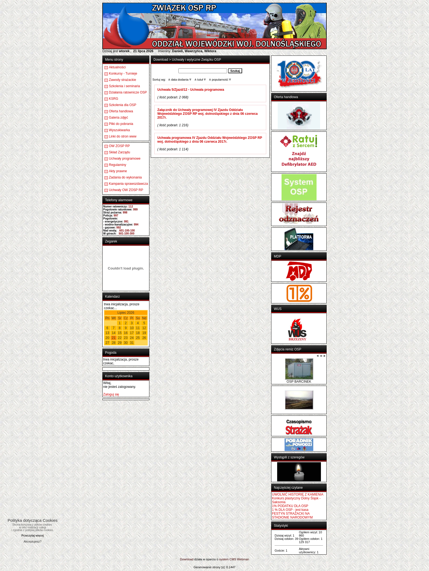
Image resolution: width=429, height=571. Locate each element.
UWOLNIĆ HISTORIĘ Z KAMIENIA (297, 494)
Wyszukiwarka (119, 130)
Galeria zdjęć (118, 117)
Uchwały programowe (124, 158)
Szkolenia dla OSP (122, 105)
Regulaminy (117, 165)
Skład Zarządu (119, 152)
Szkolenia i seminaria (124, 86)
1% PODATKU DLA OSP (290, 506)
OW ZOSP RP (119, 146)
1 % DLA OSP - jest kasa (290, 510)
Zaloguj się (111, 394)
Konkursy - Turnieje (123, 73)
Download (160, 60)
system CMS (227, 559)
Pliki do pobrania (121, 124)
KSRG (113, 99)
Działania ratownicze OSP (128, 92)
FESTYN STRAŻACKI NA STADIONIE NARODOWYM (292, 515)
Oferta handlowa (121, 111)
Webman (243, 559)
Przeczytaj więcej (32, 535)
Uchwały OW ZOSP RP (126, 190)
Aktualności (117, 67)
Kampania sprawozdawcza (128, 184)
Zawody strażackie (122, 80)
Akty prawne (118, 171)
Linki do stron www (123, 136)
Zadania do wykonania (125, 177)
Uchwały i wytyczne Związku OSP (196, 60)
